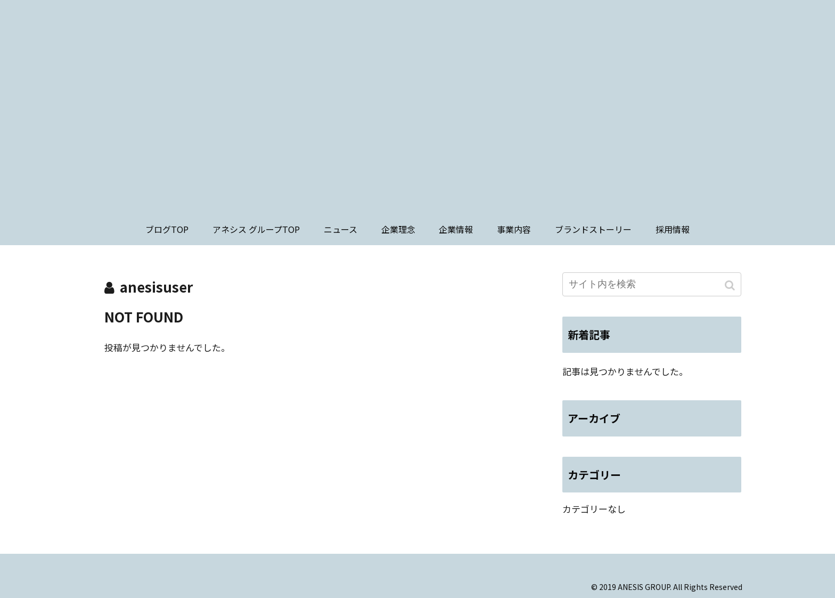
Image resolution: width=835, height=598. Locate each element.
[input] (651, 284)
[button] (731, 285)
